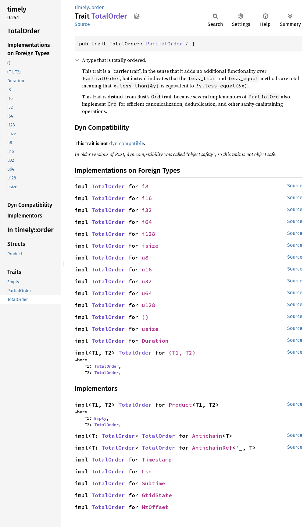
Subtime (153, 483)
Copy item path (137, 16)
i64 (147, 221)
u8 (145, 257)
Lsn (147, 471)
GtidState (157, 495)
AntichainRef (212, 447)
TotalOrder (108, 186)
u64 (147, 293)
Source (82, 24)
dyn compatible (126, 143)
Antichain (207, 435)
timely (82, 7)
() (145, 316)
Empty (100, 418)
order (97, 7)
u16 (147, 269)
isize (150, 245)
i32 (147, 210)
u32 (147, 281)
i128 (148, 233)
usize (150, 328)
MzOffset (155, 507)
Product (180, 404)
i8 (145, 186)
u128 (148, 305)
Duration (155, 340)
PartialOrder (164, 44)
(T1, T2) (182, 352)
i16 (147, 198)
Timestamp (157, 459)
